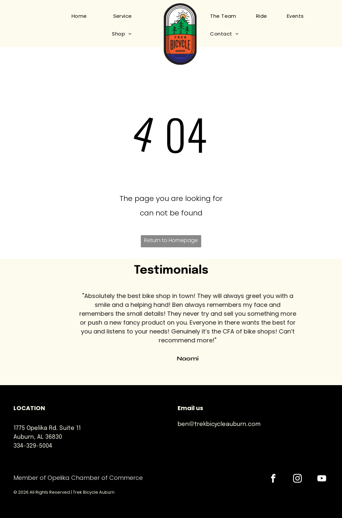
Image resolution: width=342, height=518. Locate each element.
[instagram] (297, 479)
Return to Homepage (171, 240)
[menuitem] (73, 16)
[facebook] (273, 479)
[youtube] (322, 479)
